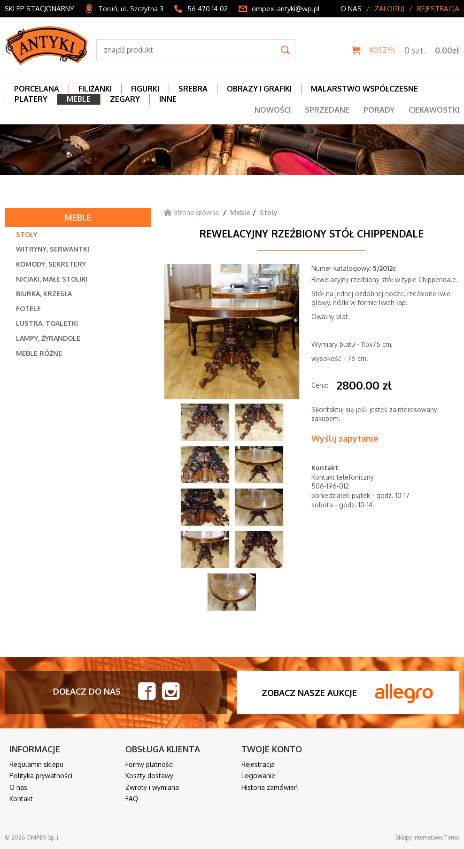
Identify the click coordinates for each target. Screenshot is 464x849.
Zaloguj (389, 8)
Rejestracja (438, 8)
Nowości (273, 110)
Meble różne (39, 353)
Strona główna (191, 212)
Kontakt (21, 799)
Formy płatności (149, 764)
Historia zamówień (269, 787)
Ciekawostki (434, 110)
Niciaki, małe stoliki (52, 279)
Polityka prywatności (40, 776)
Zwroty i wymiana (152, 787)
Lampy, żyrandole (48, 338)
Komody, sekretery (51, 264)
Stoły (26, 234)
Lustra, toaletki (47, 323)
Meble (78, 217)
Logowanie (258, 776)
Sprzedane (327, 110)
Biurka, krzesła (44, 294)
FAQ (131, 799)
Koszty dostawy (149, 776)
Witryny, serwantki (52, 249)
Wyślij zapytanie (345, 438)
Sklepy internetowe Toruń (427, 837)
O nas (351, 8)
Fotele (28, 309)
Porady (378, 110)
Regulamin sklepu (36, 764)
